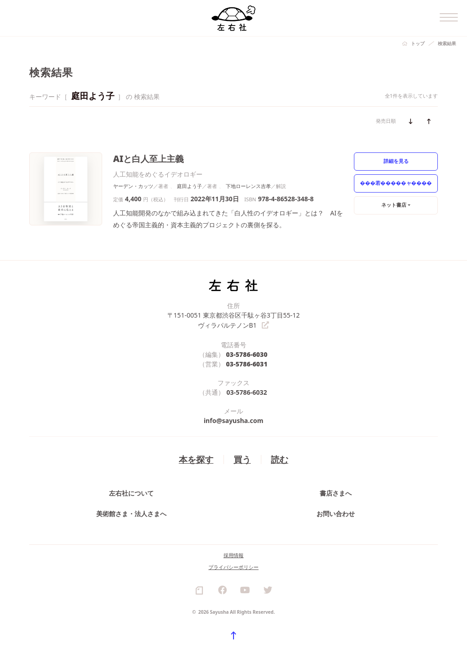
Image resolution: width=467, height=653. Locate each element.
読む (279, 458)
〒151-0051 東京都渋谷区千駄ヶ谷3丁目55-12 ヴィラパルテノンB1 (233, 320)
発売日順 (386, 120)
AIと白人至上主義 (148, 158)
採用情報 (233, 554)
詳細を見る (396, 160)
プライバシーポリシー (233, 566)
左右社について (131, 492)
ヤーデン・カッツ (133, 186)
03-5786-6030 (247, 353)
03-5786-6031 (247, 363)
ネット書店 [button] (393, 204)
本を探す (196, 458)
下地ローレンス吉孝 (248, 186)
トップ (418, 43)
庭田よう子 (189, 186)
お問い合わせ (336, 512)
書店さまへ (336, 492)
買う (242, 458)
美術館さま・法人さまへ (131, 512)
